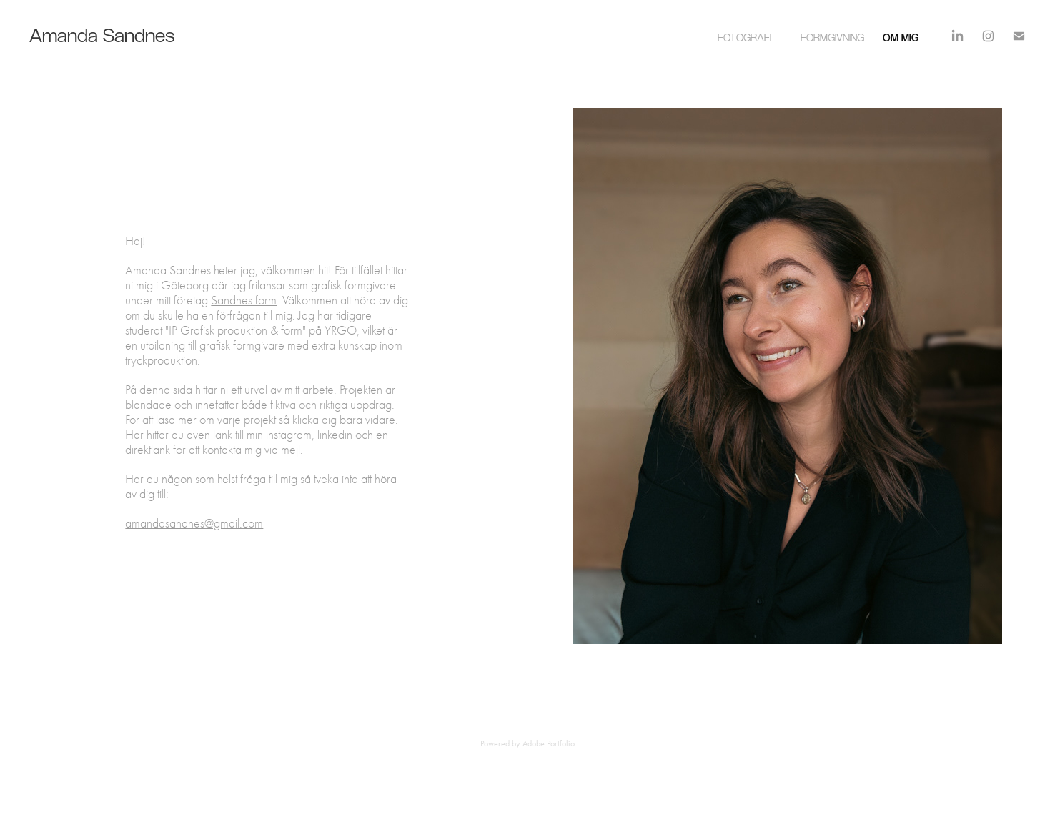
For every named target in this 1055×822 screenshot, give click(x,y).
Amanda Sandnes (94, 35)
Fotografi (744, 37)
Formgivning (832, 37)
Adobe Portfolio (548, 743)
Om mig (900, 37)
